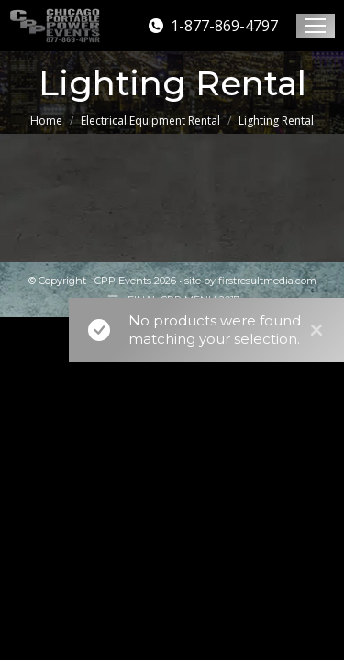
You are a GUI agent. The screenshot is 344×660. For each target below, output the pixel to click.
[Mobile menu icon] (315, 26)
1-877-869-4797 (212, 25)
